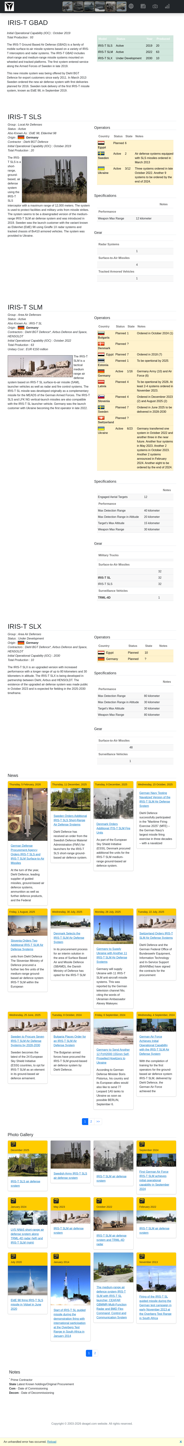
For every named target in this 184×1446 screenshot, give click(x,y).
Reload (51, 1441)
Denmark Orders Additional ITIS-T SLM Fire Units (113, 828)
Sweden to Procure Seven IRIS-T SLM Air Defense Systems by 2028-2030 (27, 1041)
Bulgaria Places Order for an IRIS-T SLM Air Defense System (70, 1041)
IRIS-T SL (104, 577)
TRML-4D (104, 597)
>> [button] (98, 1121)
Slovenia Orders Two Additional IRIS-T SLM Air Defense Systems (27, 945)
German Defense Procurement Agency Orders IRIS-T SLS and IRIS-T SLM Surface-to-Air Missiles (27, 854)
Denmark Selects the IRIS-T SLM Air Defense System (69, 938)
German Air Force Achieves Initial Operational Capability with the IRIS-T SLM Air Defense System (154, 1045)
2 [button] (91, 1121)
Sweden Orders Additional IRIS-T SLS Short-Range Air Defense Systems (70, 820)
